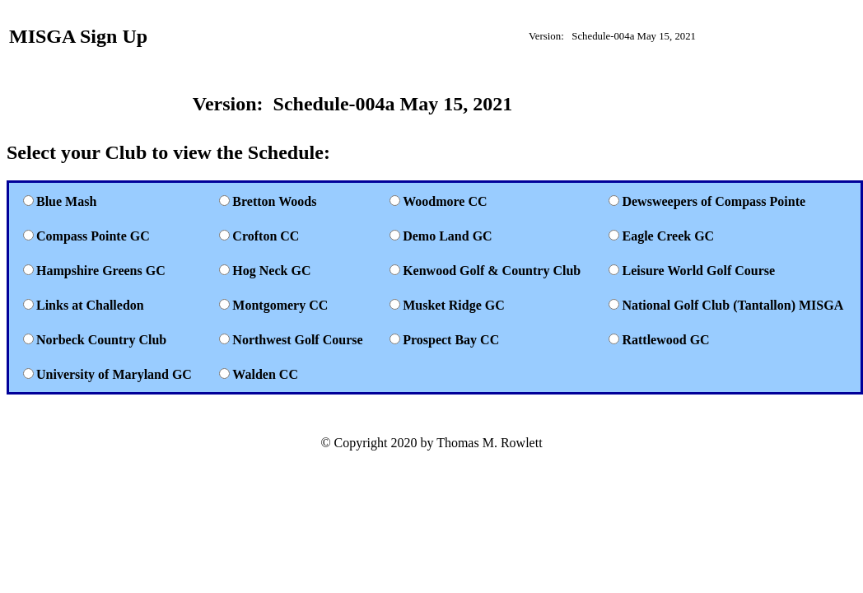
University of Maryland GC (114, 374)
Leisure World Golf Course (698, 271)
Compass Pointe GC (93, 236)
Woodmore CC (445, 201)
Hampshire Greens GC (101, 271)
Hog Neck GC (271, 271)
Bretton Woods (274, 201)
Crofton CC (265, 236)
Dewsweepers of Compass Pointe (713, 201)
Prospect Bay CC (451, 340)
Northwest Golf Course (297, 340)
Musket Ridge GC (454, 305)
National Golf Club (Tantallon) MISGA (732, 305)
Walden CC (265, 374)
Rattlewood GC (665, 340)
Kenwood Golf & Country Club (492, 271)
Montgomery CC (280, 305)
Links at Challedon (90, 305)
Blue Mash (66, 201)
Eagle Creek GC (668, 236)
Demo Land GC (447, 236)
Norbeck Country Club (101, 340)
